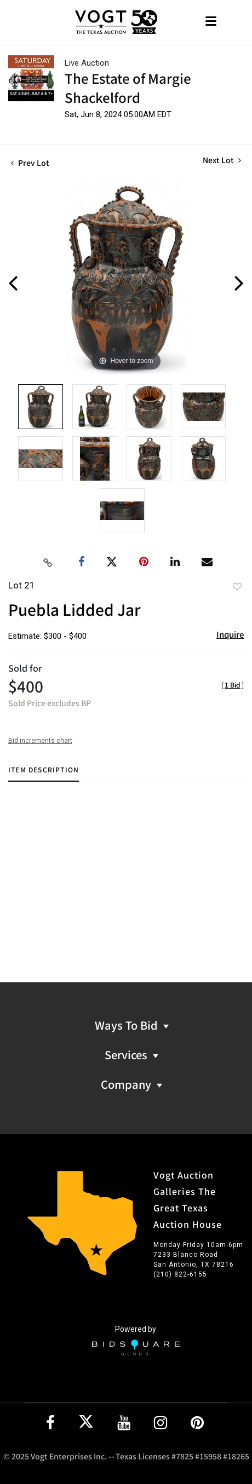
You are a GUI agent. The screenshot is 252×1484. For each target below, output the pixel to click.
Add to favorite (237, 586)
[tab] (43, 774)
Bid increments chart (40, 740)
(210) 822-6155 (180, 1274)
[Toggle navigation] (210, 22)
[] (232, 684)
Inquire (230, 634)
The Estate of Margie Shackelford (128, 87)
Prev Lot (30, 162)
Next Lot (222, 160)
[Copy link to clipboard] (48, 562)
